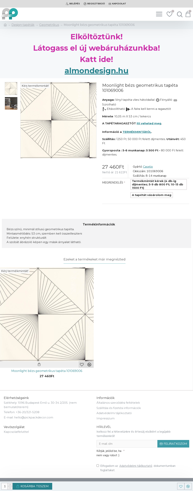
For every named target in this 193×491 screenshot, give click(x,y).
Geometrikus (49, 25)
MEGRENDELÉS (112, 182)
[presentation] (151, 454)
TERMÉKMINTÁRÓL (137, 132)
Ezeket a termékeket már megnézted (95, 259)
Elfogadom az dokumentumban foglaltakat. (135, 468)
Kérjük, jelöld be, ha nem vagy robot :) (108, 453)
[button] (92, 120)
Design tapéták (22, 25)
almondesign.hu (97, 70)
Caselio (148, 167)
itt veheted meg (149, 123)
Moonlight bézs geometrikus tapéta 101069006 (46, 371)
